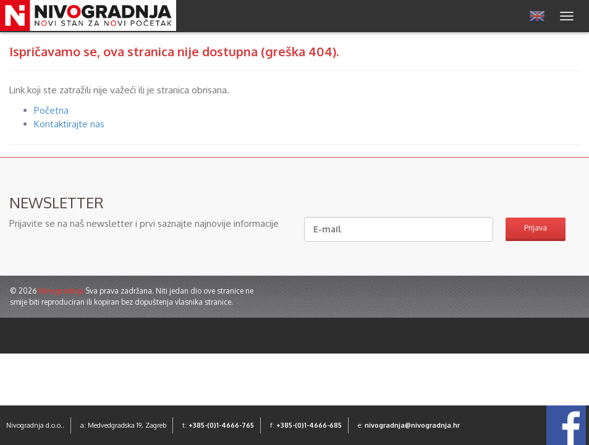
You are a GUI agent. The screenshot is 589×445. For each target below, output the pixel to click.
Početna (51, 110)
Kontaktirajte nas (69, 124)
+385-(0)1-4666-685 (309, 425)
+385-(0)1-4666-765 (221, 425)
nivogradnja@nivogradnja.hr (412, 425)
